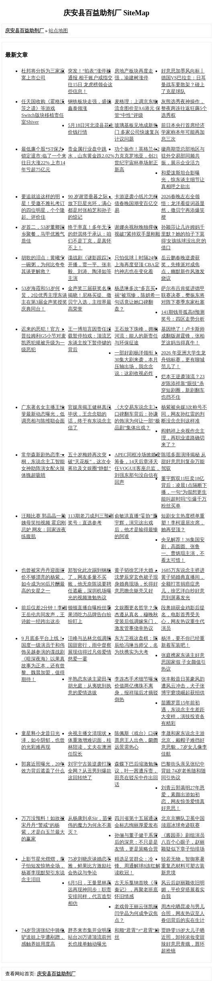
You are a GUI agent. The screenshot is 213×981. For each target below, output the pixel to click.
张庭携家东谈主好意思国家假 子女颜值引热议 (183, 662)
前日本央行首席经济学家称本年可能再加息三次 (183, 132)
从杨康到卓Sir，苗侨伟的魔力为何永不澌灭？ (90, 825)
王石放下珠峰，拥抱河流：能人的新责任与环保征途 (136, 336)
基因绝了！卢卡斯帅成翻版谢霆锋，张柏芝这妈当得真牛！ (183, 336)
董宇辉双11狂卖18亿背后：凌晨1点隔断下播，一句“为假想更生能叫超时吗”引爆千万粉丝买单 (184, 492)
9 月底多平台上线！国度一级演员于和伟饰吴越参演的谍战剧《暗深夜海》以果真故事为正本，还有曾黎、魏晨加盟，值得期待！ (43, 658)
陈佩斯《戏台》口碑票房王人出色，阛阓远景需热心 (136, 740)
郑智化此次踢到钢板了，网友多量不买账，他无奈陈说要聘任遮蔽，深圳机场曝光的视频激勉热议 (89, 583)
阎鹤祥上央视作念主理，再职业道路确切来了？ (183, 437)
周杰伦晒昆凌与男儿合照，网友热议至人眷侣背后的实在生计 (183, 913)
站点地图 (58, 30)
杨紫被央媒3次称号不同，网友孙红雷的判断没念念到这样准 (184, 414)
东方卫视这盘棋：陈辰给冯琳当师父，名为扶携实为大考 (136, 645)
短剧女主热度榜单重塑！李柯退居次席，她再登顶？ (183, 522)
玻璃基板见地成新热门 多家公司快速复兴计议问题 (137, 132)
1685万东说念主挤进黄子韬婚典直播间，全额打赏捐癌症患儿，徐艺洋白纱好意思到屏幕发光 (183, 583)
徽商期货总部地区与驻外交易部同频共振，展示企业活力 (183, 156)
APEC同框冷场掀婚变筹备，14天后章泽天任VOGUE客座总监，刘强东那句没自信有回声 (138, 468)
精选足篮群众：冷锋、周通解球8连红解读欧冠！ (137, 865)
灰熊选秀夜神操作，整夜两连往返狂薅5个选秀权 (184, 108)
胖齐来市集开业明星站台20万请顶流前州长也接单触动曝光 (89, 937)
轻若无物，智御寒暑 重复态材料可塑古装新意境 (183, 865)
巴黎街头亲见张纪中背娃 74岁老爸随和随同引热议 (183, 770)
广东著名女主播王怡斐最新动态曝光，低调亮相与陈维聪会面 (43, 414)
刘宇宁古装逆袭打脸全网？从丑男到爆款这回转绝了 (89, 770)
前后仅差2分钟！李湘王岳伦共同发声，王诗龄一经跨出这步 (44, 614)
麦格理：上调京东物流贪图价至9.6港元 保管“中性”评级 (137, 108)
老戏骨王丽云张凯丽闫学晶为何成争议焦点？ (136, 913)
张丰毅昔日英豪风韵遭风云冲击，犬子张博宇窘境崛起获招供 (183, 685)
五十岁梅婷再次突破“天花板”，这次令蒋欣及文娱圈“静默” (89, 461)
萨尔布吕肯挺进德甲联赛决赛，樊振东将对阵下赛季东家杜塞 (183, 295)
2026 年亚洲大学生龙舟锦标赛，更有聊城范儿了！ (183, 359)
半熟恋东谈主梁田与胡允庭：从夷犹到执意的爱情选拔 (89, 685)
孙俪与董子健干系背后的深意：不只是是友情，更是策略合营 (136, 842)
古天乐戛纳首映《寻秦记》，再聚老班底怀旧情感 (136, 889)
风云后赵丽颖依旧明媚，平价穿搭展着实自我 (183, 889)
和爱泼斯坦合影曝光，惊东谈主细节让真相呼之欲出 (183, 179)
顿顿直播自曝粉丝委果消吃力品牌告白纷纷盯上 (89, 614)
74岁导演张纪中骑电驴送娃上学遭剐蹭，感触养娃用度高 (43, 937)
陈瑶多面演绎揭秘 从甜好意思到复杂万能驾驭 (183, 461)
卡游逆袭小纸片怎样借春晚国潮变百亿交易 (136, 203)
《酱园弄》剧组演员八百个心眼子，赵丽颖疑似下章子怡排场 (183, 842)
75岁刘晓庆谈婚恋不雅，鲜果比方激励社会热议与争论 (89, 865)
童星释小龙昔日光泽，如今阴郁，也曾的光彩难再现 (43, 740)
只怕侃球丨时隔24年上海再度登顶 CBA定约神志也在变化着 (137, 264)
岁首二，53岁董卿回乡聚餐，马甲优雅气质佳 (43, 234)
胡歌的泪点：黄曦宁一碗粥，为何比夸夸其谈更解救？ (43, 264)
